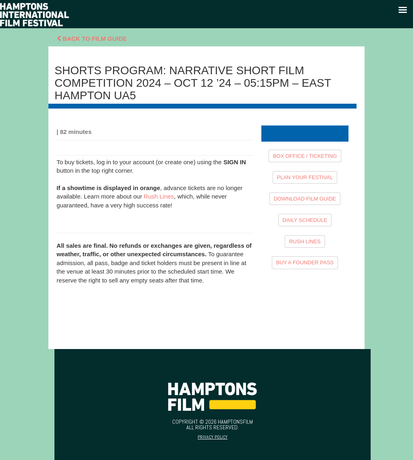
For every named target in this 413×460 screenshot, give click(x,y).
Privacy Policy (212, 437)
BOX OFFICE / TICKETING (305, 156)
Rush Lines (159, 196)
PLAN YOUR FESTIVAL (305, 177)
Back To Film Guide (91, 38)
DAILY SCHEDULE (305, 220)
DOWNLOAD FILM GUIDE (305, 199)
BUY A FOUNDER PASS (305, 262)
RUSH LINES (305, 241)
